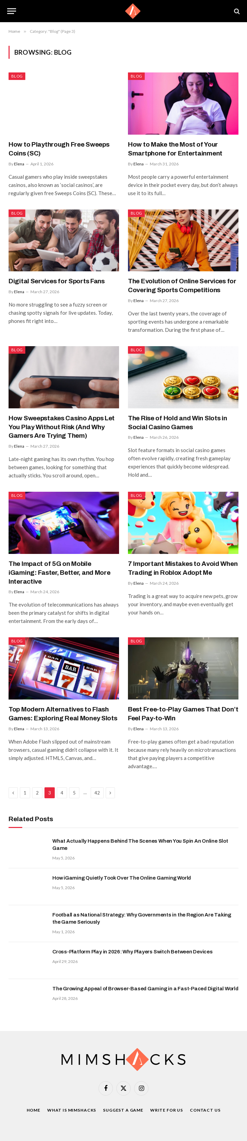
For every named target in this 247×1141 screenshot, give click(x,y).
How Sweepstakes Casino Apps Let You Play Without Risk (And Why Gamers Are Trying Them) (62, 427)
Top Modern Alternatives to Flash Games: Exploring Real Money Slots (63, 714)
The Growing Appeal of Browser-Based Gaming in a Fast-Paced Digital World (145, 988)
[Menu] (11, 11)
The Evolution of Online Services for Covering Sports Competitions (182, 285)
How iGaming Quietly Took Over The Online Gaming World (121, 878)
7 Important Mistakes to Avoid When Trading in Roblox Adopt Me (182, 568)
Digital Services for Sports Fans (57, 281)
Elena (19, 163)
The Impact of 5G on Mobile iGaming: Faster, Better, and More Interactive (59, 572)
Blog (17, 76)
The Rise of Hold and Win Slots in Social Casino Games (177, 423)
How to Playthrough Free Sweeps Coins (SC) (59, 149)
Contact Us (205, 1110)
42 (97, 793)
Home (33, 1110)
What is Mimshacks (71, 1110)
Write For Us (166, 1110)
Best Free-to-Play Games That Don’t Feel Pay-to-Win (183, 714)
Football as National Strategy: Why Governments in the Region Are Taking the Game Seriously (141, 918)
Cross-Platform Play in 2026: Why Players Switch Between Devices (132, 951)
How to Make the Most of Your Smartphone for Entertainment (175, 149)
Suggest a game (123, 1110)
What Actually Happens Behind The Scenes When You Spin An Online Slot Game (140, 844)
